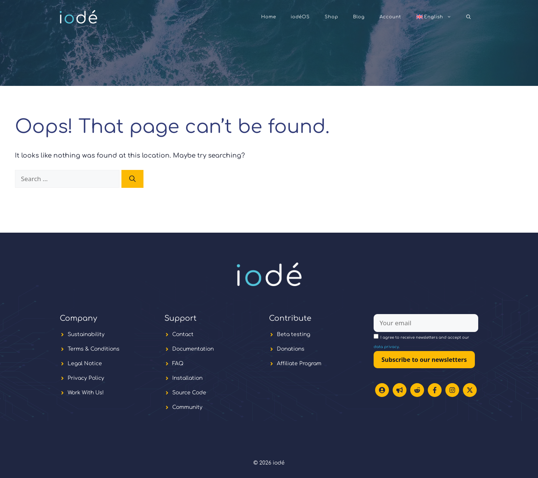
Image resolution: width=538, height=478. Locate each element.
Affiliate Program (299, 363)
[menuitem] (434, 16)
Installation (187, 378)
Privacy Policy (86, 378)
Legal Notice (85, 363)
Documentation (193, 349)
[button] (468, 16)
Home (268, 16)
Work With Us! (86, 392)
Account (390, 16)
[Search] (132, 179)
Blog (359, 16)
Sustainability (86, 334)
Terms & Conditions (94, 349)
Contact (183, 334)
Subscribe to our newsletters (424, 360)
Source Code (189, 392)
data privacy (386, 347)
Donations (290, 349)
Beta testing (293, 334)
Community (187, 407)
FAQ (177, 363)
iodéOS (300, 16)
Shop (331, 16)
